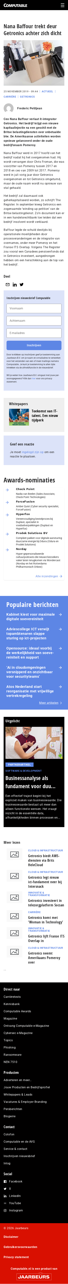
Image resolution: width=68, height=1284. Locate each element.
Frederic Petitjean (29, 108)
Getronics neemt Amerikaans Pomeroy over (44, 958)
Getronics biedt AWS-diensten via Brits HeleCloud (43, 860)
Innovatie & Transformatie (39, 894)
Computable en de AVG (19, 1141)
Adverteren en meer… (18, 1080)
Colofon (9, 1134)
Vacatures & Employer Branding (25, 1102)
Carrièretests (12, 997)
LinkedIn (15, 1196)
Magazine (10, 1018)
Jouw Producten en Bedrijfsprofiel (27, 1087)
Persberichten (13, 1109)
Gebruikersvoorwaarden (20, 1247)
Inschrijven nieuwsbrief (19, 1156)
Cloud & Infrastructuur (45, 850)
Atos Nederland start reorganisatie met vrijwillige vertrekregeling (30, 691)
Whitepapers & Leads (18, 1094)
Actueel (47, 91)
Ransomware (12, 1054)
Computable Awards (17, 1011)
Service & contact (15, 1149)
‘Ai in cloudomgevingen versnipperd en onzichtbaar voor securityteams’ (29, 672)
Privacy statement (16, 1257)
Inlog (7, 1163)
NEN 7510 (10, 1062)
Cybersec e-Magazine (18, 1033)
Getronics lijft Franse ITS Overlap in (46, 938)
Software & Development (23, 770)
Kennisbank (12, 1004)
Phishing (10, 1047)
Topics (8, 1040)
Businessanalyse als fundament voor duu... (30, 782)
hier (34, 378)
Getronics (27, 96)
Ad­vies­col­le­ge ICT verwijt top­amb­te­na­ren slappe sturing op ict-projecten (27, 633)
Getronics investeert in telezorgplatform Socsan (46, 902)
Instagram (16, 1210)
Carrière (10, 96)
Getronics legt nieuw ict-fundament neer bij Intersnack (45, 882)
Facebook (15, 1181)
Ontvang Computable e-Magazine (26, 1025)
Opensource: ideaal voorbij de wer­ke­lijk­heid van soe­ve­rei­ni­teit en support (30, 652)
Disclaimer (11, 1237)
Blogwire (9, 1116)
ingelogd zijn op (33, 452)
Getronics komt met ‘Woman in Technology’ (45, 919)
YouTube (15, 1203)
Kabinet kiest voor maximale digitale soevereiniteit (30, 616)
